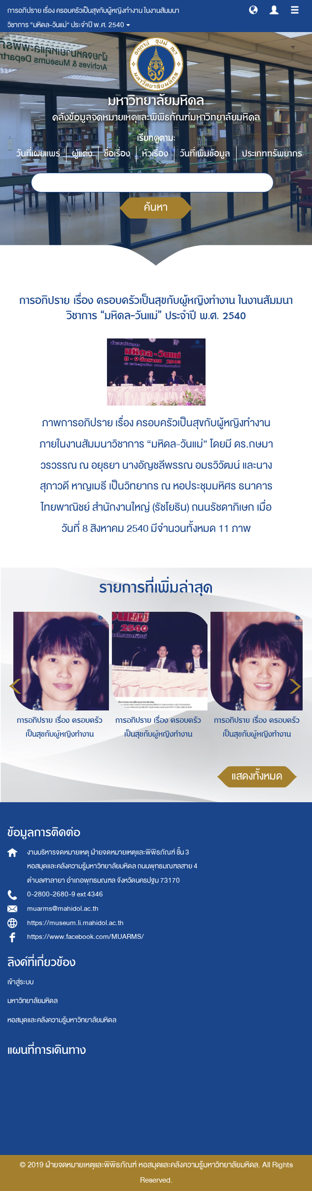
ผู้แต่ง (82, 153)
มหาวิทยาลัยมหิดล (32, 1001)
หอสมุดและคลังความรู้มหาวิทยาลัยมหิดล (61, 1020)
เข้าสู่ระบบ (20, 982)
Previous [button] (15, 686)
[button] (253, 9)
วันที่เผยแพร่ (38, 153)
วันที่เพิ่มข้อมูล (205, 153)
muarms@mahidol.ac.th (63, 908)
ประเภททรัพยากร (272, 153)
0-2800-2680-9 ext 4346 (65, 894)
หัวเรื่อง (155, 153)
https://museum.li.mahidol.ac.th (75, 923)
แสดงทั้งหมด (257, 776)
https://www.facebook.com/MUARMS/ (85, 936)
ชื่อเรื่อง (117, 153)
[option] (57, 684)
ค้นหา (156, 207)
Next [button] (295, 686)
